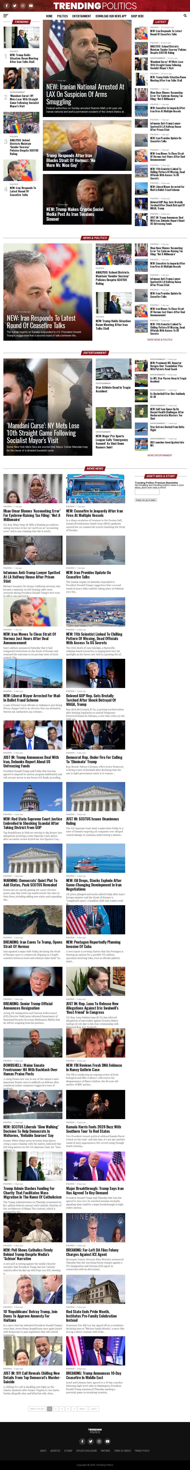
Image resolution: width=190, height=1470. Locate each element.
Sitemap (68, 1450)
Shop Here (137, 16)
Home (49, 16)
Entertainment (81, 16)
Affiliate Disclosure (86, 1450)
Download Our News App (111, 16)
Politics (62, 16)
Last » (94, 1409)
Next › (83, 1409)
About (43, 1450)
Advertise (55, 1450)
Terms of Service (122, 1450)
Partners (105, 1450)
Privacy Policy (142, 1450)
